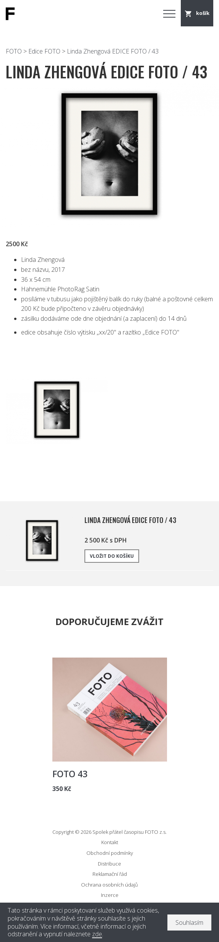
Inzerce (109, 895)
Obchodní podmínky (109, 852)
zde (97, 934)
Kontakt (109, 842)
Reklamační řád (109, 874)
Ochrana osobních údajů (109, 884)
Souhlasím (189, 922)
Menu (169, 13)
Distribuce (109, 863)
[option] (109, 155)
